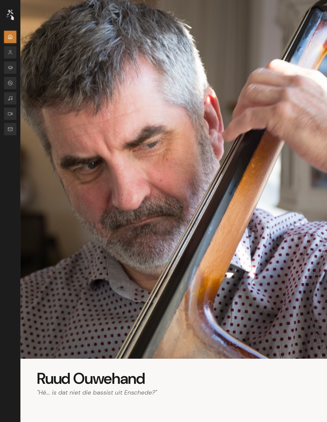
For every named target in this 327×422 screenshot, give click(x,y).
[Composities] (10, 98)
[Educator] (10, 67)
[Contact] (10, 129)
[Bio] (10, 52)
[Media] (10, 114)
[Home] (10, 37)
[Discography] (10, 83)
